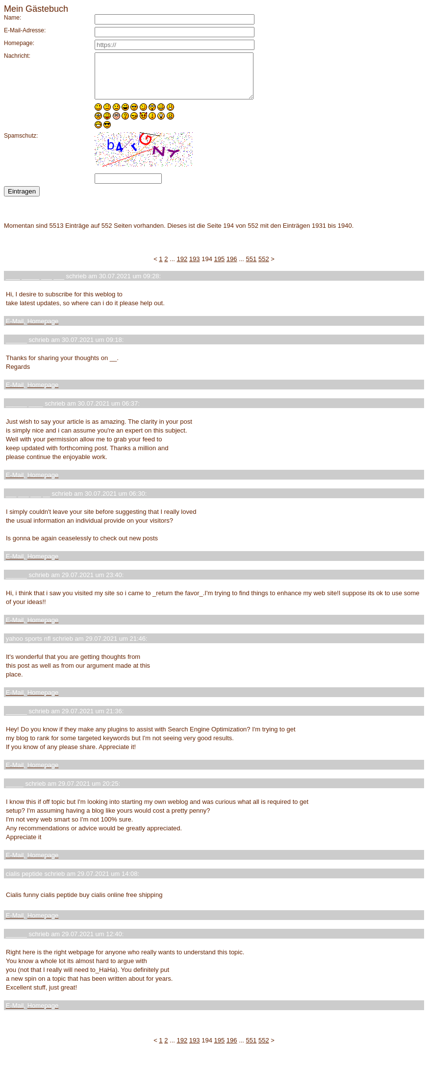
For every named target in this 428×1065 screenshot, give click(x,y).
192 (182, 267)
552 (263, 267)
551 (251, 267)
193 (194, 267)
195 (219, 267)
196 (232, 267)
